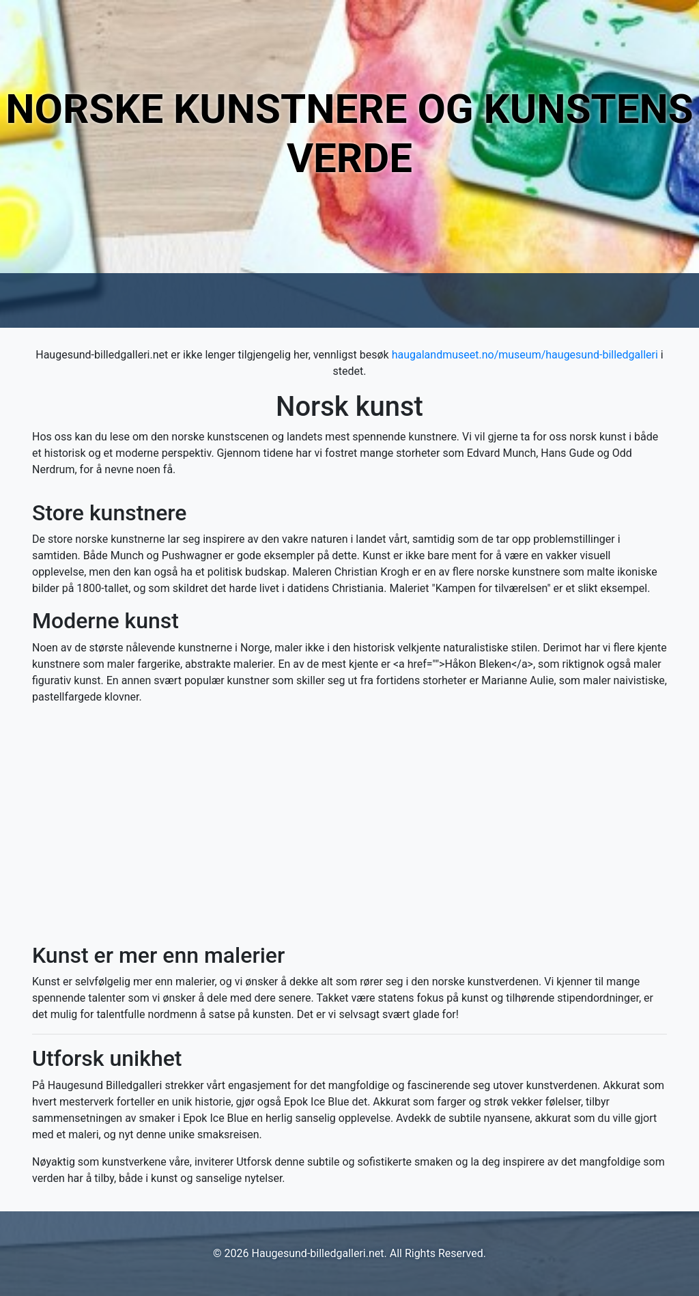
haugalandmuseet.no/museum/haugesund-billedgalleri (525, 354)
